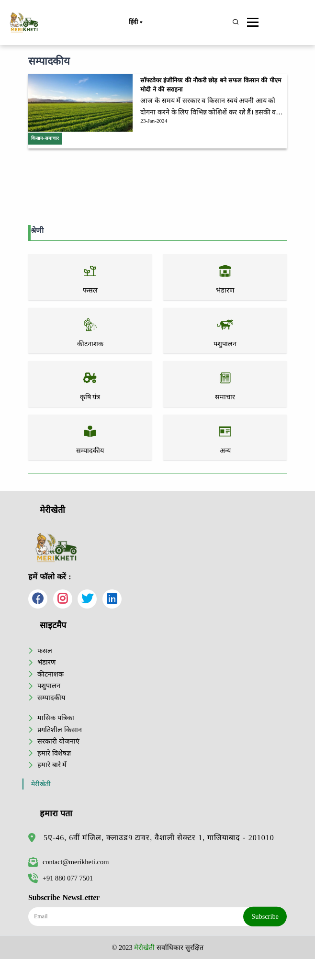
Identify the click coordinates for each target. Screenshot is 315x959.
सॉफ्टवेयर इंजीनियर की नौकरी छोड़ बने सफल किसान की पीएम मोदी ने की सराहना (210, 85)
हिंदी (135, 22)
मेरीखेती (41, 784)
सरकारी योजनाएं (58, 741)
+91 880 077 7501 (60, 878)
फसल (44, 650)
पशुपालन (48, 685)
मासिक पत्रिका (55, 718)
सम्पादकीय (51, 697)
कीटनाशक (50, 674)
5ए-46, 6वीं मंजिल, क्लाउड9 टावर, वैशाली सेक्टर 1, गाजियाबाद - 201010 (159, 838)
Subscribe (265, 916)
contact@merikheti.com (68, 862)
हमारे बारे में (52, 764)
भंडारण (46, 662)
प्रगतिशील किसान (59, 729)
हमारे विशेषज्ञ (54, 753)
